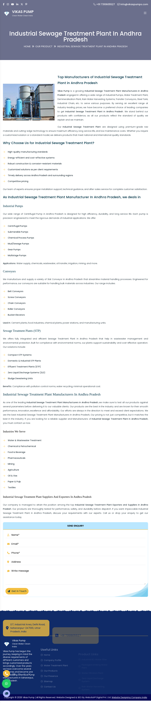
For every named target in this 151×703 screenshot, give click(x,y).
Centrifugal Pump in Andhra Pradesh (44, 213)
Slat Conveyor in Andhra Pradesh (65, 279)
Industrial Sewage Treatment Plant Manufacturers (43, 414)
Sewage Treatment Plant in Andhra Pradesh (73, 338)
